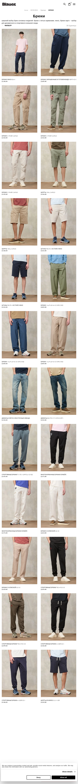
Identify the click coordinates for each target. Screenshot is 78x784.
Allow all (63, 777)
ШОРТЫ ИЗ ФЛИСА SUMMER (50, 700)
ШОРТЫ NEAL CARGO (48, 192)
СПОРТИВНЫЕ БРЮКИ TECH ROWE (53, 587)
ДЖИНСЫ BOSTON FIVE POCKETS (52, 418)
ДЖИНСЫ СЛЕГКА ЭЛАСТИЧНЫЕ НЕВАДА (16, 418)
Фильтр (7, 25)
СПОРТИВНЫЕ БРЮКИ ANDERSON (52, 644)
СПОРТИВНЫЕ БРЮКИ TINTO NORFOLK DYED (17, 474)
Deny (39, 777)
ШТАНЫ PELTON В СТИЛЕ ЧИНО (51, 249)
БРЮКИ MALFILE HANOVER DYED (52, 305)
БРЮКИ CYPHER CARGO (10, 136)
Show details (67, 772)
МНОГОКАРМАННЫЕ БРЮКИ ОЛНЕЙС (53, 474)
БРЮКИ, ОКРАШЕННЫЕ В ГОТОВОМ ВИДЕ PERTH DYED (58, 79)
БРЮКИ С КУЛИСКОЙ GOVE (50, 531)
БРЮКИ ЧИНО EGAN (8, 79)
